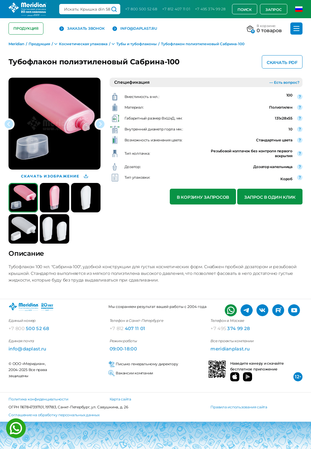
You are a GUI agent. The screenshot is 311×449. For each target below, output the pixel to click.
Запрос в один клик (270, 197)
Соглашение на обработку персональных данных (54, 415)
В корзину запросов (203, 197)
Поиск (245, 9)
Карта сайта (120, 399)
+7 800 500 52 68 (141, 9)
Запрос (273, 9)
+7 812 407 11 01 (176, 9)
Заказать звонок (81, 28)
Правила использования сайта (238, 407)
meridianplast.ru (230, 349)
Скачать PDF (282, 62)
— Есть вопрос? (284, 82)
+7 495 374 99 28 (210, 9)
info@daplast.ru (134, 28)
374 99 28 (230, 328)
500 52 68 (29, 328)
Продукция (26, 28)
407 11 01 (127, 328)
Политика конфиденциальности (38, 399)
